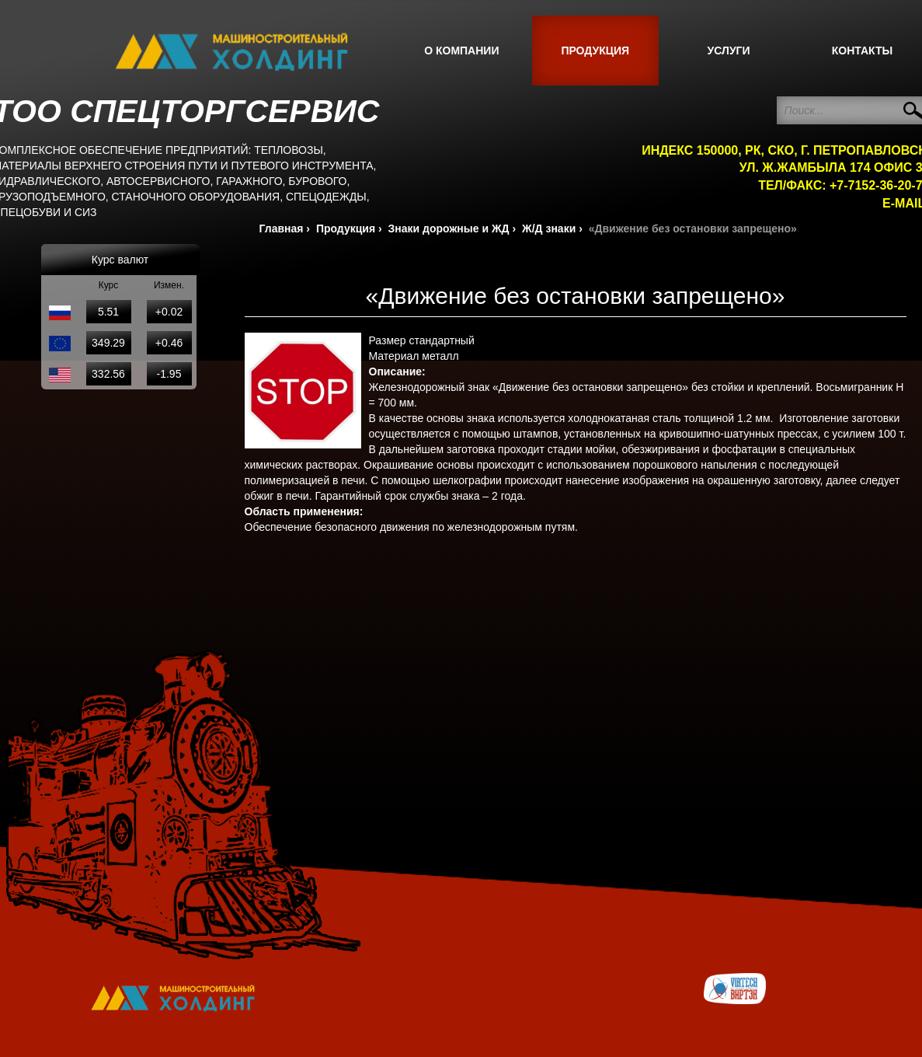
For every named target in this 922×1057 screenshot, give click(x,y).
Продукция (595, 50)
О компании (461, 50)
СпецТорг (231, 52)
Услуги (729, 50)
